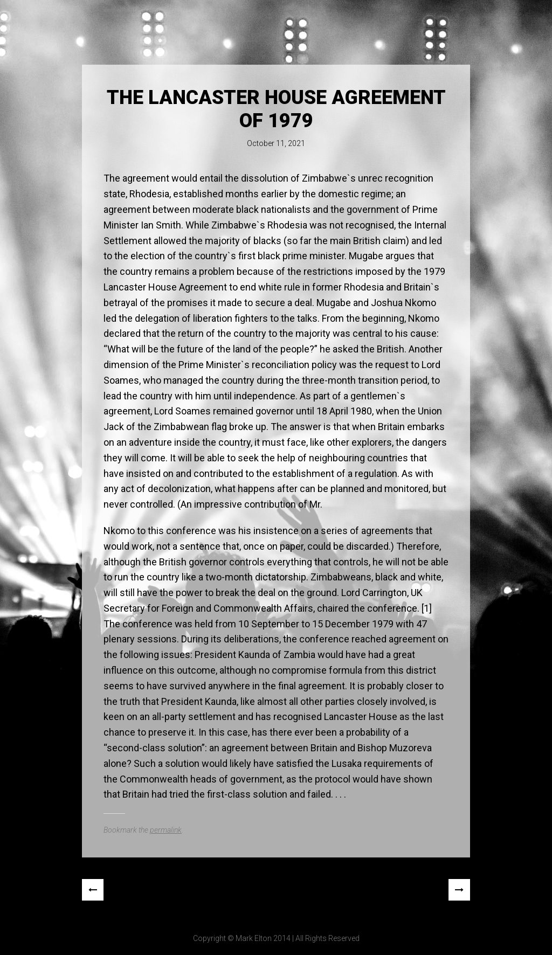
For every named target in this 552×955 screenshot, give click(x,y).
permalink (166, 830)
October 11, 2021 (276, 143)
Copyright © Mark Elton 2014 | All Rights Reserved (276, 938)
